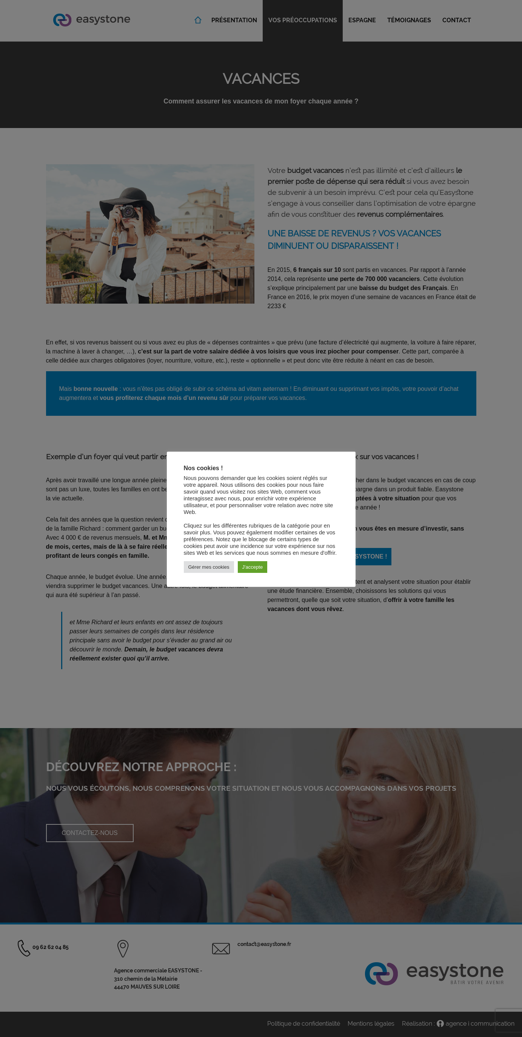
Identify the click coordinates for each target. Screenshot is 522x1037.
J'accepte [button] (252, 567)
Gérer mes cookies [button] (208, 567)
